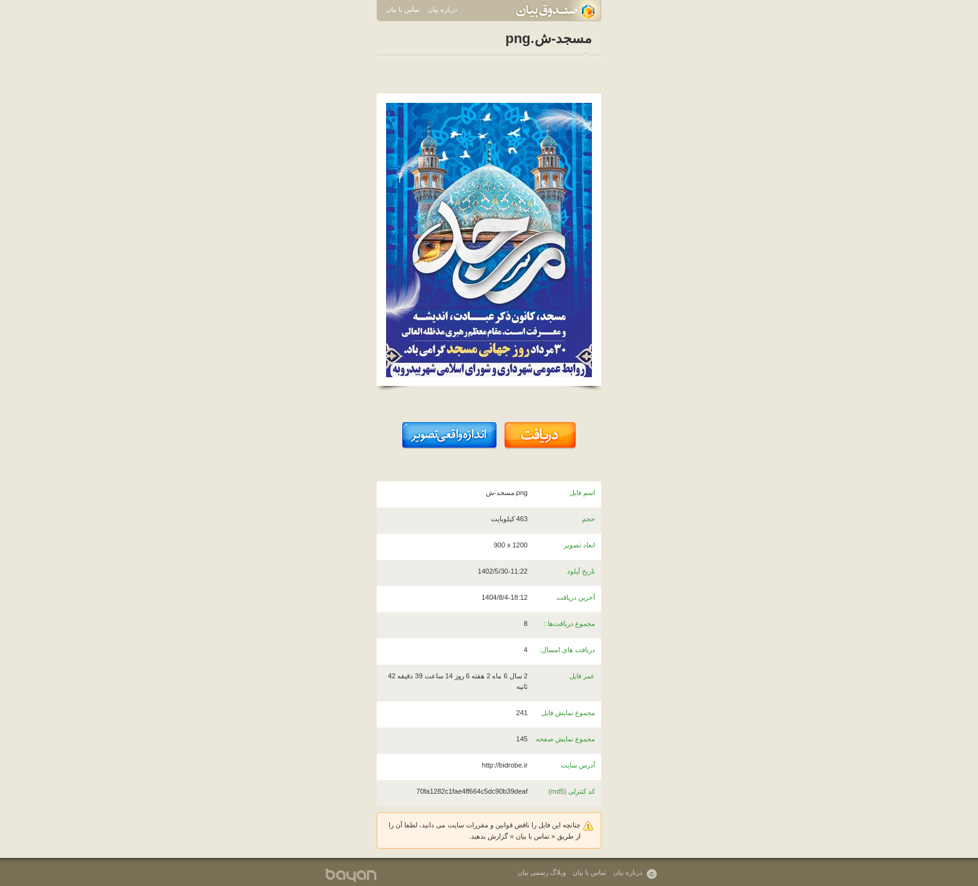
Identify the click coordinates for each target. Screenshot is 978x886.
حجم (588, 518)
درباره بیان (442, 9)
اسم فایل (582, 492)
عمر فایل (582, 676)
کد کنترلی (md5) (571, 791)
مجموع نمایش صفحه (565, 739)
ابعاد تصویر (579, 545)
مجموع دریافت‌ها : (569, 623)
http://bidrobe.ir (505, 765)
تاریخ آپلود (581, 571)
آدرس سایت (578, 765)
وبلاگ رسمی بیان (542, 872)
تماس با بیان (403, 9)
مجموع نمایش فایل (568, 712)
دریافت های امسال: (567, 649)
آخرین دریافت (575, 597)
